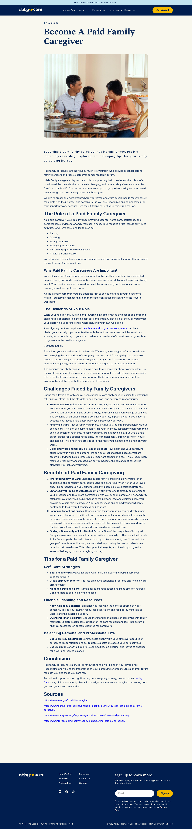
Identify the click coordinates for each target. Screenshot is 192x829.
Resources (129, 10)
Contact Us (84, 778)
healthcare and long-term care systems (105, 328)
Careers (83, 783)
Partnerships (98, 10)
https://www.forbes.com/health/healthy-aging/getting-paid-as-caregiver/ (84, 720)
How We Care (69, 10)
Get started (162, 10)
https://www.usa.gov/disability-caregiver (66, 700)
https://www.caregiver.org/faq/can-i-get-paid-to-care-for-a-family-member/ (86, 715)
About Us (84, 10)
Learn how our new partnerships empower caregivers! (96, 2)
